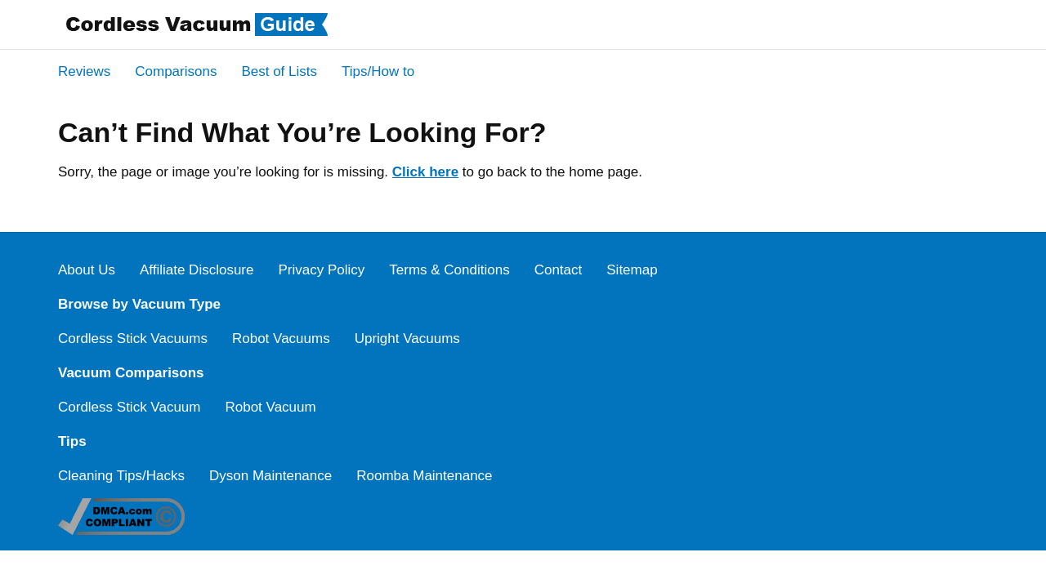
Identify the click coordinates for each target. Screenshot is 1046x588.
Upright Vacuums (407, 338)
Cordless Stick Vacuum (129, 407)
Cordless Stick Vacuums (133, 338)
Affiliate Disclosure (197, 270)
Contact (558, 270)
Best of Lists (279, 71)
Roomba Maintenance (424, 475)
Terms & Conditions (449, 270)
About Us (86, 270)
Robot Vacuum (270, 407)
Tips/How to (378, 71)
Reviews (84, 71)
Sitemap (631, 270)
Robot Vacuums (281, 338)
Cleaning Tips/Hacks (121, 475)
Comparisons (176, 71)
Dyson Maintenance (270, 475)
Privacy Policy (321, 270)
